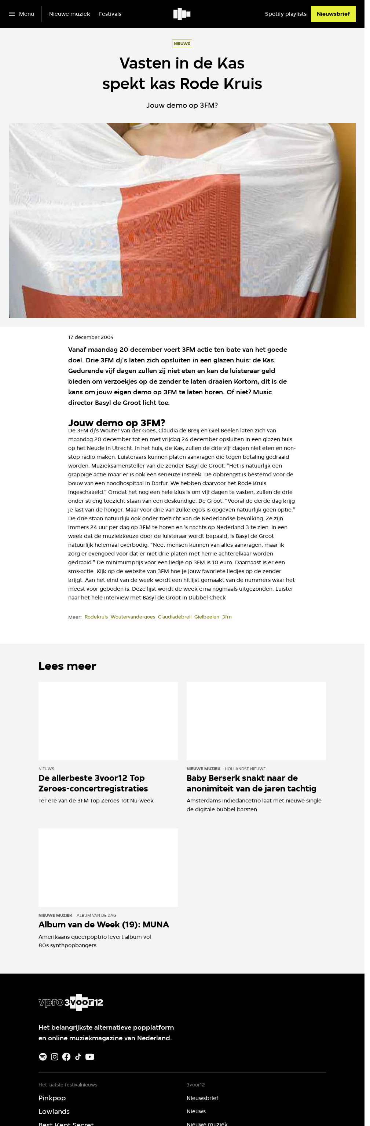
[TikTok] (78, 1056)
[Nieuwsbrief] (333, 14)
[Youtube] (89, 1056)
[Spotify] (43, 1056)
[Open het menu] (21, 14)
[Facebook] (66, 1056)
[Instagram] (54, 1056)
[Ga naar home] (182, 14)
